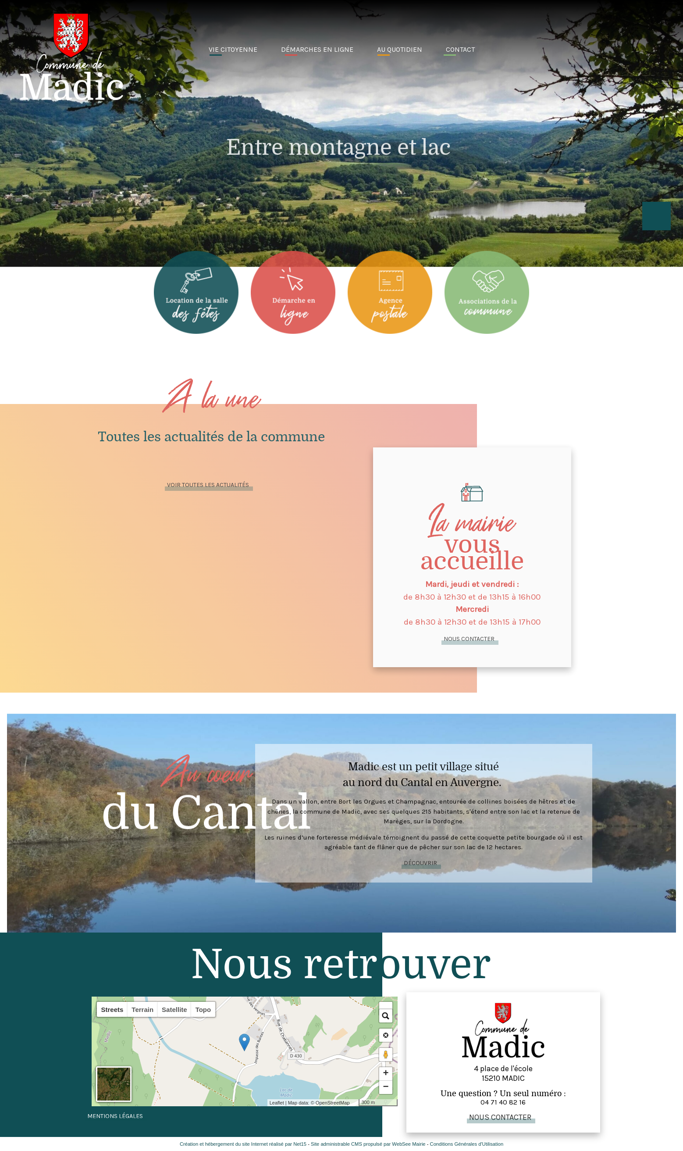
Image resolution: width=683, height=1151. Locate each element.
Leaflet (277, 1102)
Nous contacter (469, 639)
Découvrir (420, 863)
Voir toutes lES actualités (208, 485)
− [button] (385, 1087)
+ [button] (385, 1073)
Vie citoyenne (233, 49)
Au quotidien (399, 49)
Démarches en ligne (317, 49)
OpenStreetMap (333, 1102)
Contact (460, 49)
